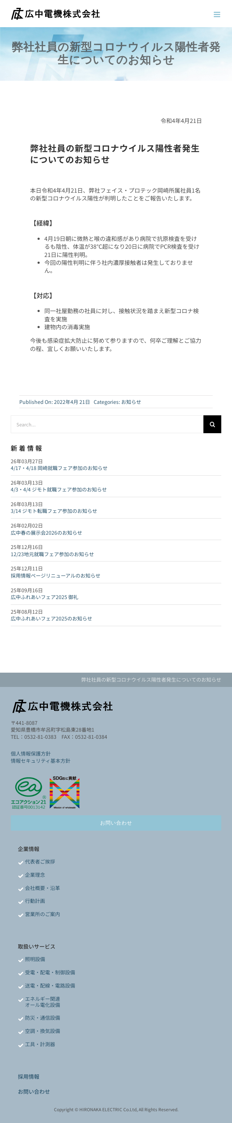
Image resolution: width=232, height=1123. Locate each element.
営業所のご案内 (42, 913)
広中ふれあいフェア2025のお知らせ (51, 618)
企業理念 (35, 874)
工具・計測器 (40, 1044)
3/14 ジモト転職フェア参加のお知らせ (54, 510)
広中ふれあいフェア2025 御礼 (44, 596)
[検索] (212, 424)
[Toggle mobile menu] (217, 14)
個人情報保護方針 (31, 753)
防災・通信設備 (42, 1017)
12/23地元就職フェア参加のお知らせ (52, 554)
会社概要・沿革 (42, 887)
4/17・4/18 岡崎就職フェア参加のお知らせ (59, 467)
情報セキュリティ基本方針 (40, 760)
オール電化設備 (42, 1004)
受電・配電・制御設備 (50, 972)
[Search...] (107, 424)
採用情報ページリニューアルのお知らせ (55, 575)
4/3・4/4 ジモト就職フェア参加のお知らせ (59, 489)
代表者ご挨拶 (40, 861)
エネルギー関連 (42, 998)
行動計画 (35, 900)
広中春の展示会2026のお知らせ (46, 532)
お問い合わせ (34, 1091)
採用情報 (28, 1076)
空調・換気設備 (42, 1030)
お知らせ (131, 401)
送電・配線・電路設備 (50, 985)
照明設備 (35, 959)
